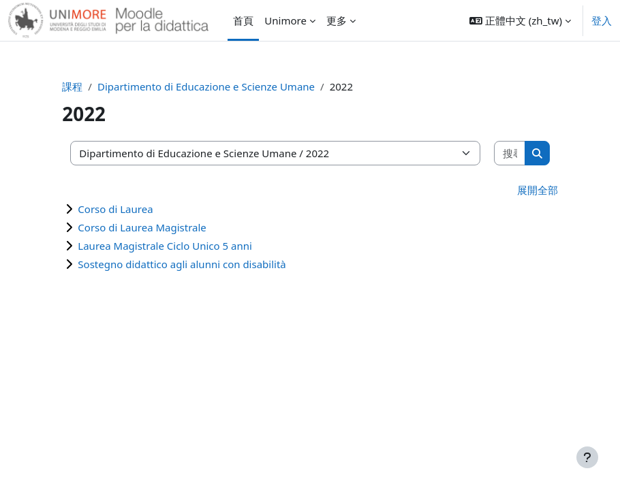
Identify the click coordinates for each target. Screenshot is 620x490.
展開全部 (537, 190)
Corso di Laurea (115, 209)
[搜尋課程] (510, 153)
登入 (601, 20)
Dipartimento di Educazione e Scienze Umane (206, 86)
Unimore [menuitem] (285, 20)
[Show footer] (587, 457)
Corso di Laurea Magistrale (142, 227)
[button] (520, 20)
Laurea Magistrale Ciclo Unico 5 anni (164, 245)
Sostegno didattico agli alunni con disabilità (181, 264)
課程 (72, 86)
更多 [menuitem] (336, 20)
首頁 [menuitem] (243, 20)
